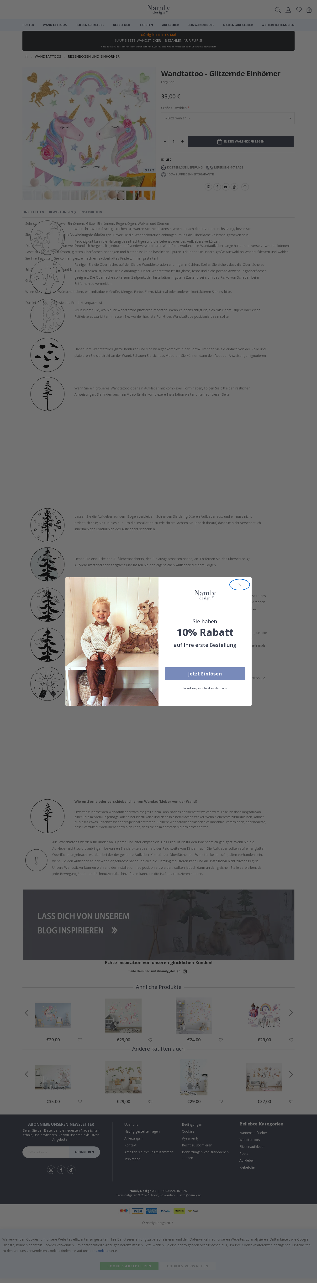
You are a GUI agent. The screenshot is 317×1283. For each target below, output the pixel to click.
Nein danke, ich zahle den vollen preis (205, 688)
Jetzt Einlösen (205, 673)
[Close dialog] (240, 584)
